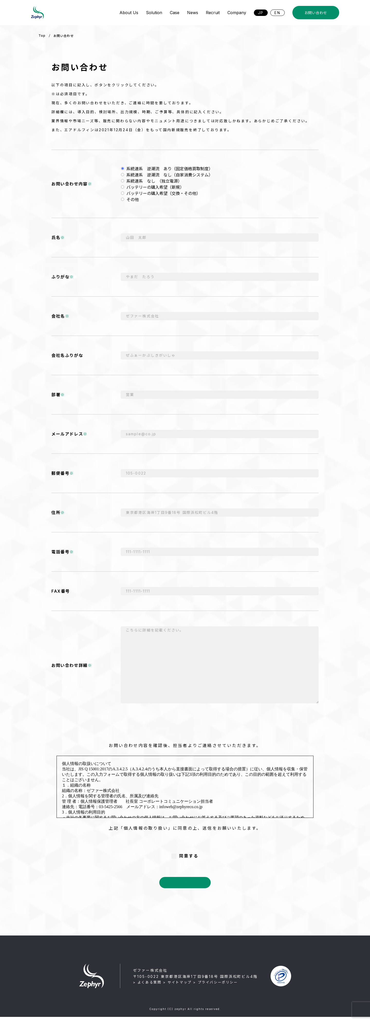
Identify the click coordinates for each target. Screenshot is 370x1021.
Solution (154, 12)
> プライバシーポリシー (215, 986)
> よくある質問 (147, 986)
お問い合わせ (315, 13)
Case (174, 12)
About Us (128, 12)
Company (236, 12)
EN (277, 13)
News (192, 12)
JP (261, 13)
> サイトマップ (177, 986)
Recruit (213, 12)
